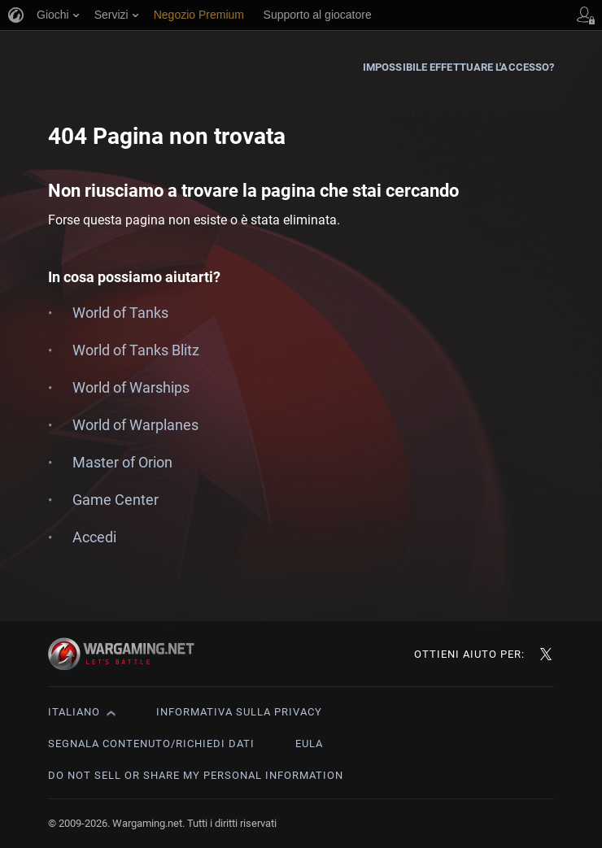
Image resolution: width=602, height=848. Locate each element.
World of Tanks (120, 312)
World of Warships (131, 387)
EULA (309, 743)
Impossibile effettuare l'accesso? (458, 67)
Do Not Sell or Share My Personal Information (195, 775)
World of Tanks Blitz (135, 350)
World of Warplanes (135, 424)
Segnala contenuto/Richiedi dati (151, 743)
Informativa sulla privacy (239, 712)
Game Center (115, 499)
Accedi (94, 537)
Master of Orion (122, 462)
